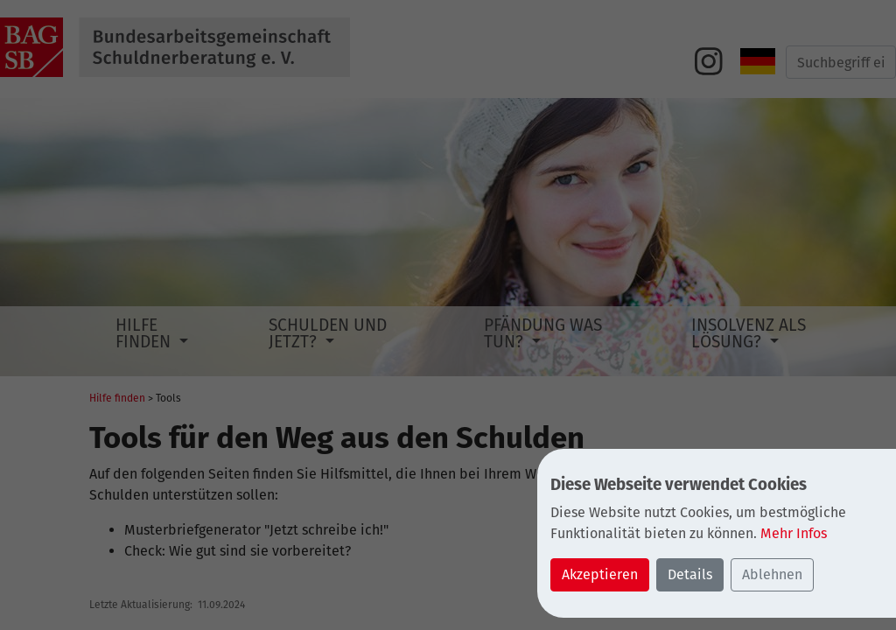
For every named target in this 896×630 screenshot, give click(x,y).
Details (690, 574)
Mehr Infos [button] (793, 533)
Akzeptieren (600, 574)
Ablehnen (772, 574)
